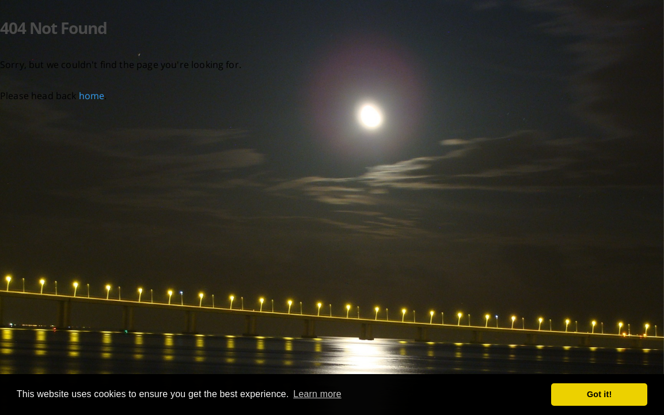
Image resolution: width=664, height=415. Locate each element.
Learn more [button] (317, 394)
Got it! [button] (599, 394)
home (92, 95)
